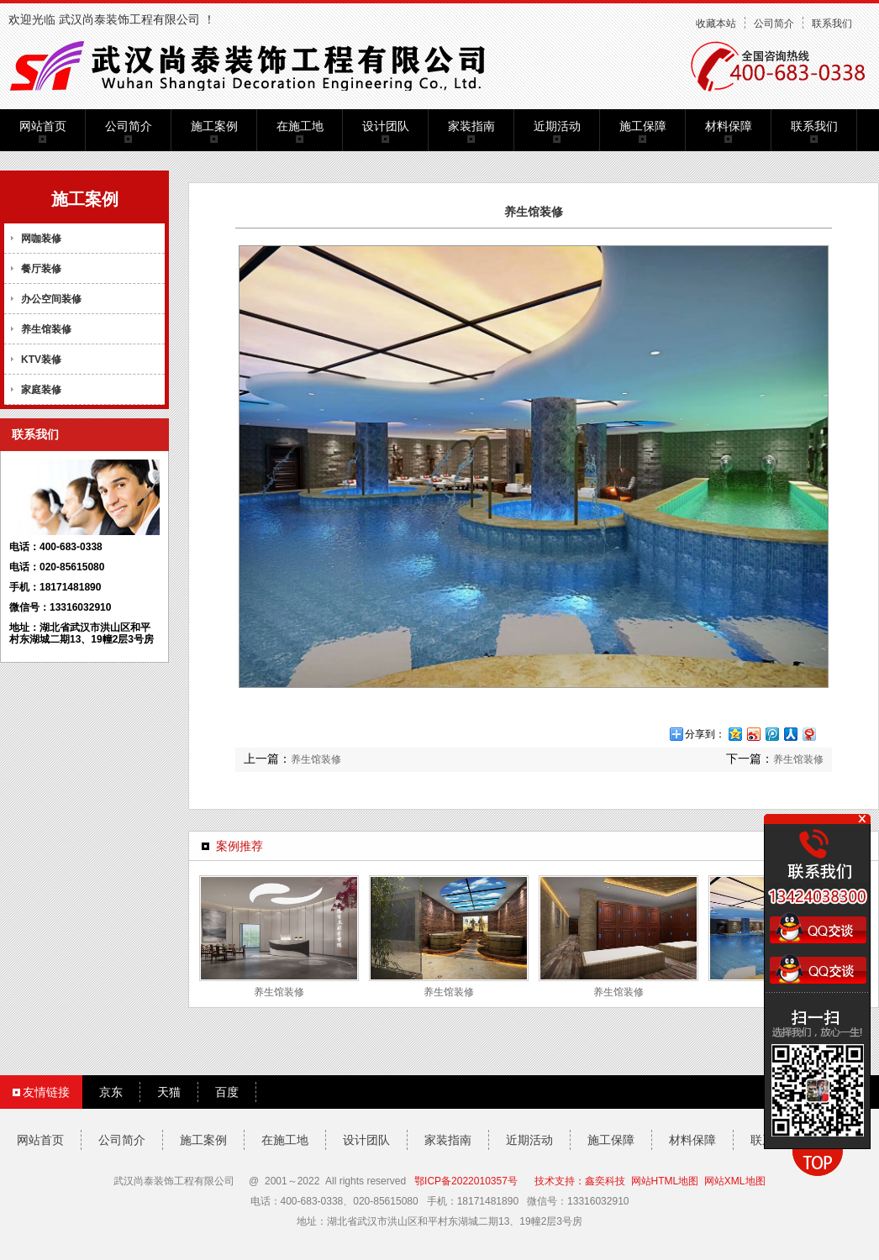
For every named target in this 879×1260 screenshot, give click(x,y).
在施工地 (300, 126)
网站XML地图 (735, 1181)
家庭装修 (41, 390)
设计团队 (385, 126)
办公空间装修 (51, 299)
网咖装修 (41, 238)
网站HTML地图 (665, 1181)
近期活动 (557, 126)
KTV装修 (41, 359)
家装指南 (471, 126)
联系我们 (832, 23)
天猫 (169, 1092)
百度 (227, 1092)
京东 (111, 1092)
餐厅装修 (41, 269)
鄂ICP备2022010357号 (466, 1181)
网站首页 (42, 126)
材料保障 (728, 126)
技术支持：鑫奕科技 (579, 1181)
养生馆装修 (46, 329)
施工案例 (214, 126)
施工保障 (642, 126)
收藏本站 (716, 23)
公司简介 (774, 23)
